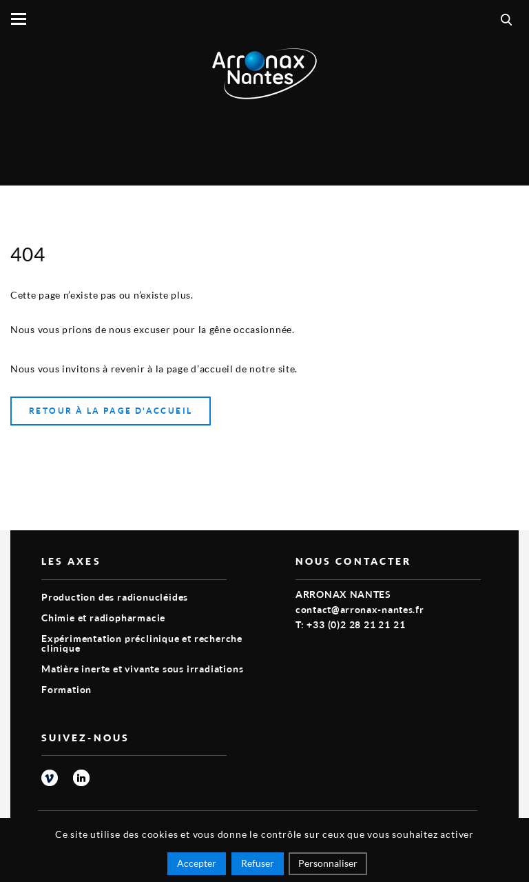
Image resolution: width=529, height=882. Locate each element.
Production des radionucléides (114, 597)
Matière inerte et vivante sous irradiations (142, 668)
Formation (66, 689)
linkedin (81, 778)
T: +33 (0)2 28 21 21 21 (350, 624)
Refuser (257, 863)
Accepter (196, 863)
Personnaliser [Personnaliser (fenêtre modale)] (327, 863)
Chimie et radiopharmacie (103, 617)
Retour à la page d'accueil (110, 410)
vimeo (49, 778)
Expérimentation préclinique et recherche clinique (141, 643)
